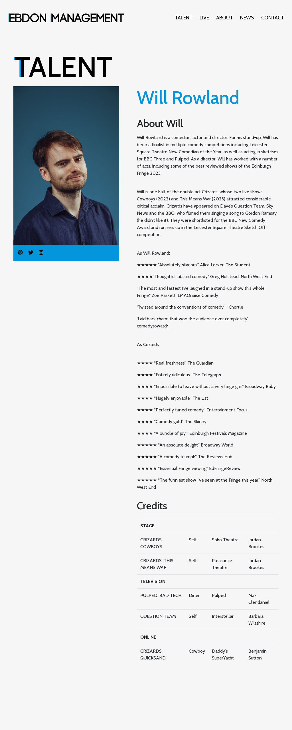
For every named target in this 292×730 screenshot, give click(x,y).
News (247, 18)
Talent (183, 18)
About (224, 18)
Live (204, 18)
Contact (272, 18)
